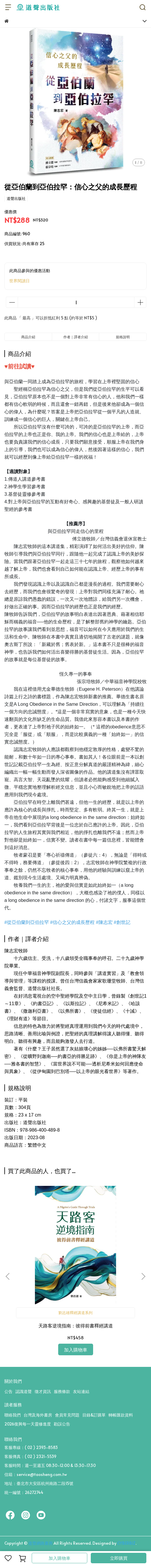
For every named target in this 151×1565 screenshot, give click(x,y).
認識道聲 (23, 1391)
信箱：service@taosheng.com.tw (35, 1474)
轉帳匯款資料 (121, 1415)
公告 (8, 1391)
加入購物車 (59, 1558)
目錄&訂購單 (94, 1415)
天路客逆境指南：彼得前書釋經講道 (75, 1325)
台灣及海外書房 (38, 1415)
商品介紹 (28, 336)
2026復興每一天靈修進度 (27, 1424)
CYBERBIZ (126, 1543)
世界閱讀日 (19, 280)
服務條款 (62, 1391)
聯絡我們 (12, 1415)
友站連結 (81, 1391)
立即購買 (118, 1558)
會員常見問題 (67, 1415)
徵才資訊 (43, 1391)
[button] (143, 1276)
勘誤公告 (62, 1424)
